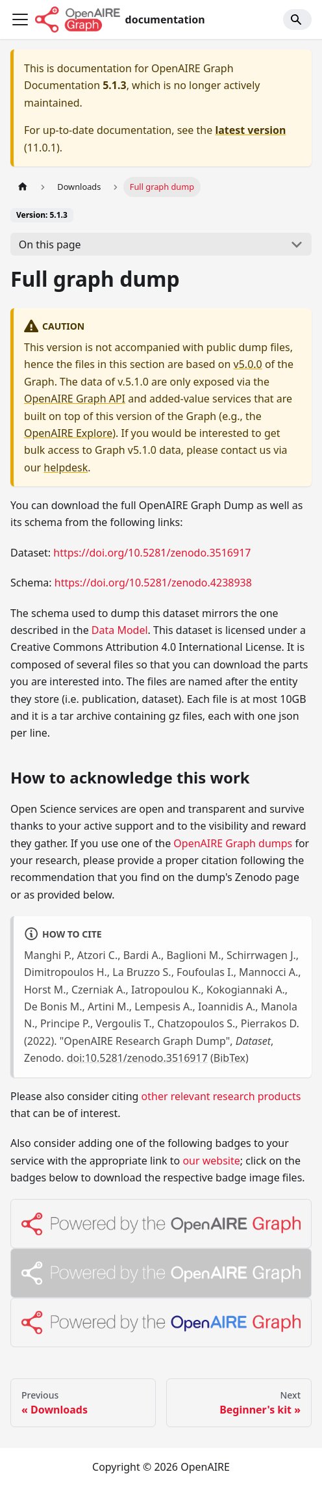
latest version (250, 130)
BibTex (229, 1058)
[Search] (297, 19)
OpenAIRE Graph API (74, 398)
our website (211, 1160)
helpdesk (65, 467)
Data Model (120, 630)
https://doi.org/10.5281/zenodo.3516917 (152, 553)
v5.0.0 (248, 364)
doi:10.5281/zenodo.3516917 (137, 1058)
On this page (50, 244)
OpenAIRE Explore (68, 433)
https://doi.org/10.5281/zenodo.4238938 (153, 582)
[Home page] (22, 187)
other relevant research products (221, 1096)
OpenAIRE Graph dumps (232, 843)
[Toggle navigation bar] (20, 19)
